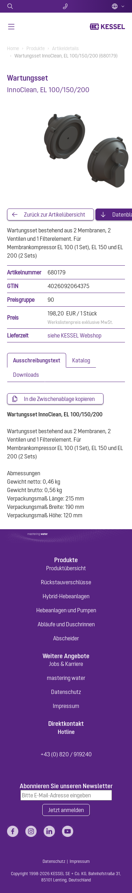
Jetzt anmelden (66, 810)
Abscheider (66, 638)
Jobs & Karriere (66, 664)
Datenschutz (66, 692)
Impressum (66, 706)
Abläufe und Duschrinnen (66, 624)
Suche (26, 6)
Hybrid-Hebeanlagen (66, 596)
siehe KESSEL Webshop (74, 335)
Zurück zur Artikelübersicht (54, 214)
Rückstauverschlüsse (66, 582)
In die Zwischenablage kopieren (59, 399)
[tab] (36, 360)
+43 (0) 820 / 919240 (66, 754)
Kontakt (66, 6)
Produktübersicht (66, 568)
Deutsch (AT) (118, 6)
